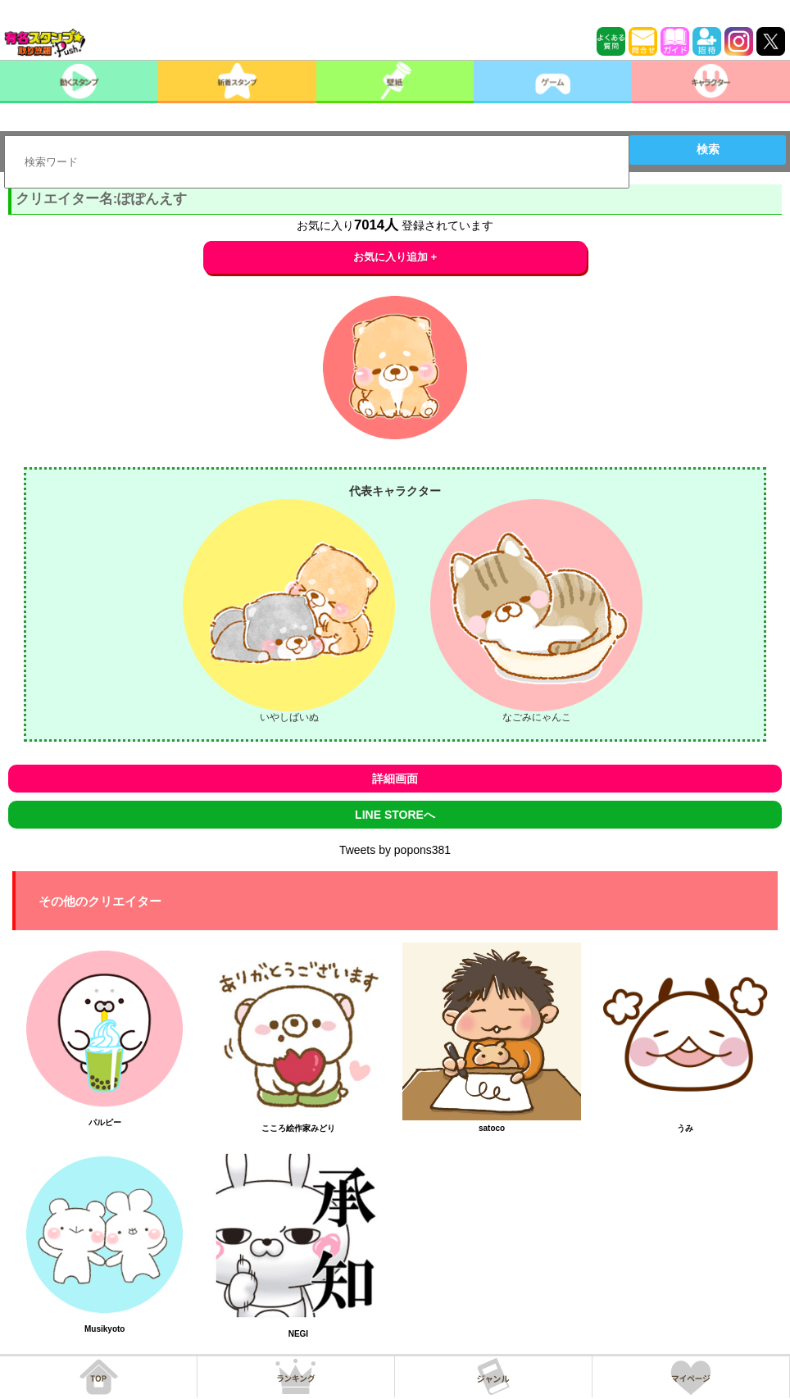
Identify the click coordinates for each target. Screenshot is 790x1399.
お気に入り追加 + (395, 257)
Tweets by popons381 (395, 849)
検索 (708, 149)
